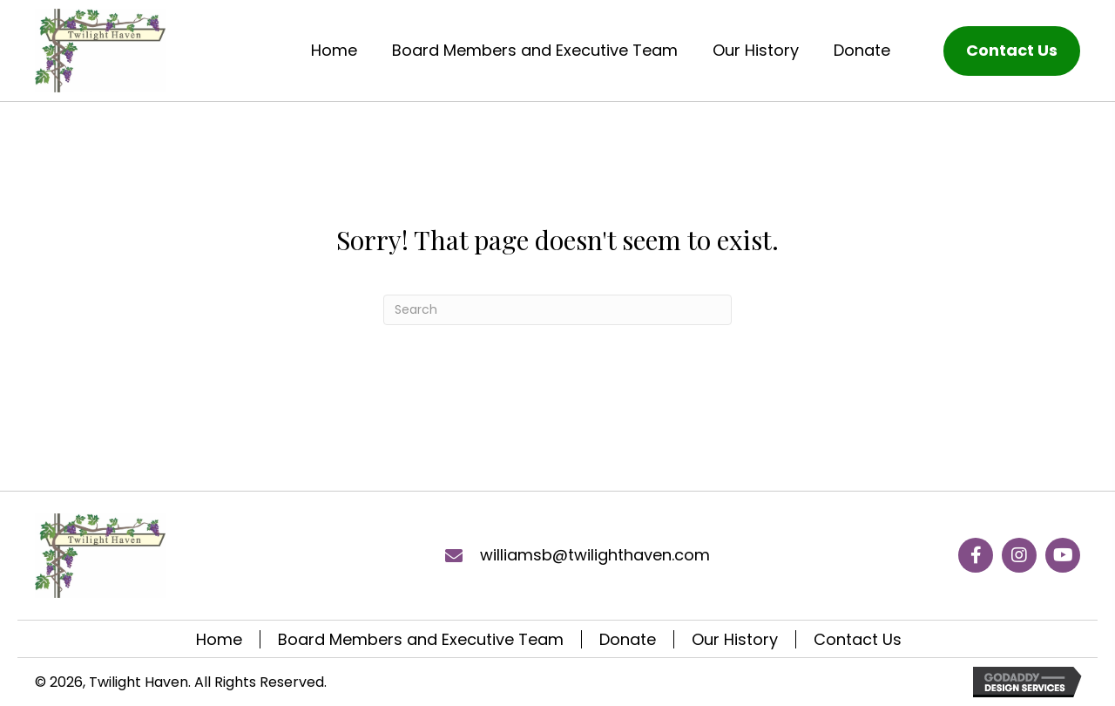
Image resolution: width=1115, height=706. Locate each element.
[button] (975, 555)
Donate (627, 639)
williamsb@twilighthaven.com (595, 555)
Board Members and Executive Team (421, 639)
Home (219, 639)
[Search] (557, 310)
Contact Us (858, 639)
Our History (735, 639)
